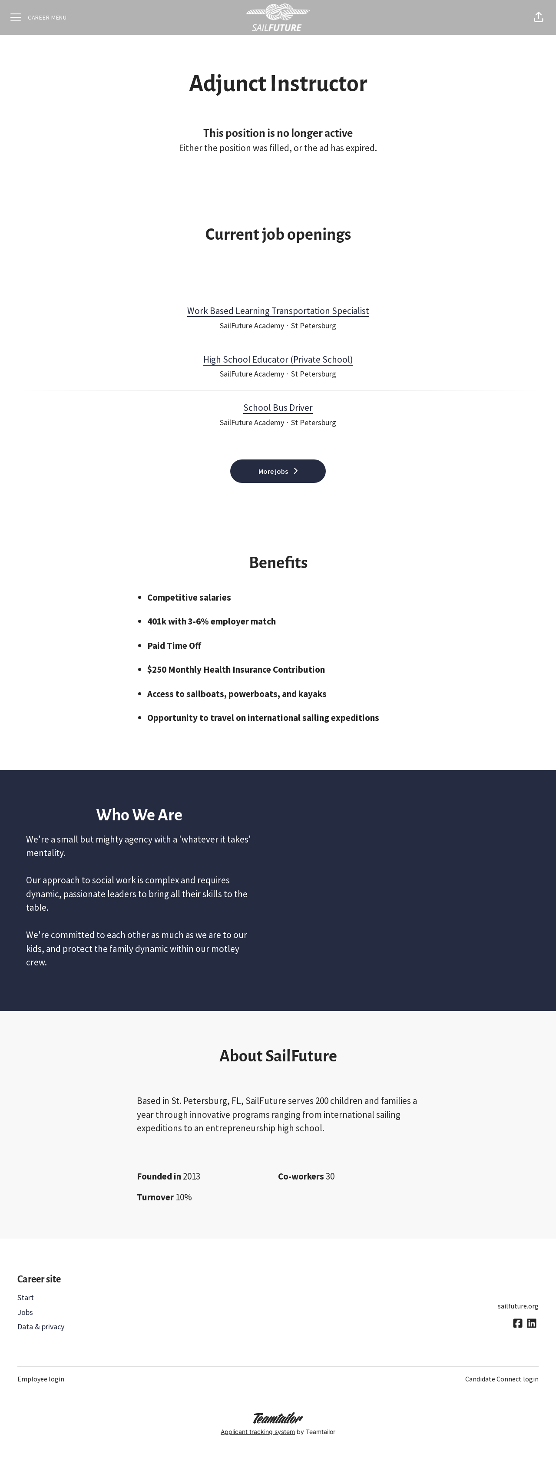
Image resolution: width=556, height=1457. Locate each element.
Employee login (40, 1378)
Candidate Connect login (502, 1378)
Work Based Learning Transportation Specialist (278, 311)
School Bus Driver (278, 408)
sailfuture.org (518, 1306)
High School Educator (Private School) (278, 360)
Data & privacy (40, 1326)
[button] (538, 17)
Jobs (25, 1312)
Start (25, 1297)
